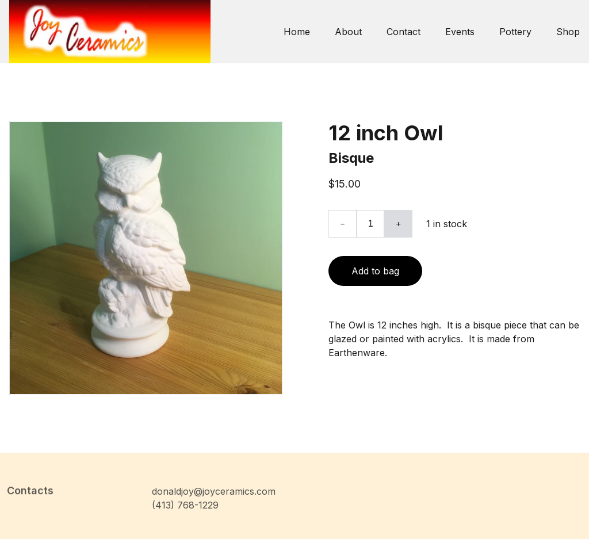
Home (297, 31)
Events (460, 31)
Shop (568, 31)
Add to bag (375, 271)
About (348, 31)
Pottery (515, 31)
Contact (403, 31)
